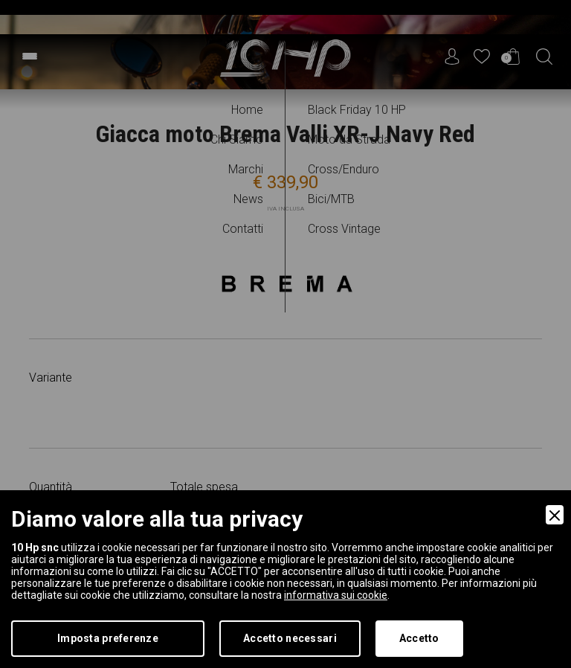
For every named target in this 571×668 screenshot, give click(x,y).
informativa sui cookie (335, 595)
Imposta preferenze (107, 638)
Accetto (419, 638)
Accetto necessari (290, 638)
